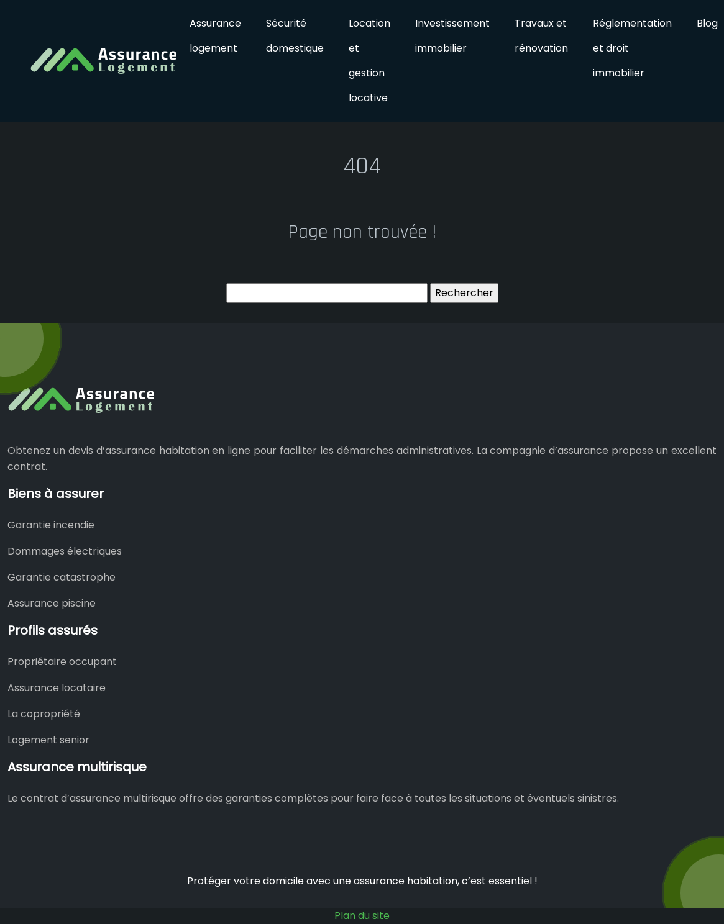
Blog (707, 23)
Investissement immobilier (452, 35)
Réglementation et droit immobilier (632, 48)
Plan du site (362, 915)
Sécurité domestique (295, 35)
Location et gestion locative (369, 60)
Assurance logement (215, 35)
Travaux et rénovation (541, 35)
